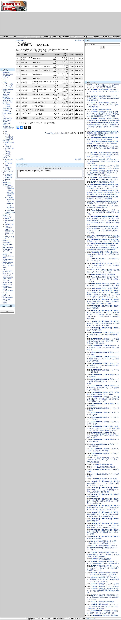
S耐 (85, 37)
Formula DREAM (8, 259)
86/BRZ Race (7, 72)
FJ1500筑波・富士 (97, 252)
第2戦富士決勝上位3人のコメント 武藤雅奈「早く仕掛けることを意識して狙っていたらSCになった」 (103, 127)
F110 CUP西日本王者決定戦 (10, 194)
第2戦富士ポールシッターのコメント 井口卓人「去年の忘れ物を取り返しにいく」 (103, 148)
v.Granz (5, 82)
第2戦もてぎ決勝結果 (108, 274)
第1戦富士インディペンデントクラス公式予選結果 (103, 241)
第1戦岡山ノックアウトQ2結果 (109, 584)
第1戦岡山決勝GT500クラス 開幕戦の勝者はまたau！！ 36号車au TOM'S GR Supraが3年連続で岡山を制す (103, 554)
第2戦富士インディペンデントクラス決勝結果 (102, 143)
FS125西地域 (9, 139)
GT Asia (5, 292)
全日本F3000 (6, 251)
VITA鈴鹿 (8, 154)
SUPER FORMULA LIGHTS (100, 332)
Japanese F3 (6, 182)
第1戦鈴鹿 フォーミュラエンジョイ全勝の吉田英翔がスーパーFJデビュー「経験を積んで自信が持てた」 (103, 606)
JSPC (4, 269)
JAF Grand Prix (7, 296)
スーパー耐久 (7, 242)
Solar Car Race (7, 301)
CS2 (4, 78)
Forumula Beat (7, 126)
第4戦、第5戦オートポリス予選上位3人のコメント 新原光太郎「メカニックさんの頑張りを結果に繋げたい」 (103, 428)
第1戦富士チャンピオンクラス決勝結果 (99, 199)
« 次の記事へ (20, 40)
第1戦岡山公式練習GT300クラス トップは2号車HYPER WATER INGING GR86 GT (103, 591)
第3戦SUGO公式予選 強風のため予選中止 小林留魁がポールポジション (103, 501)
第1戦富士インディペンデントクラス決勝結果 (102, 203)
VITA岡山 (8, 156)
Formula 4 (6, 184)
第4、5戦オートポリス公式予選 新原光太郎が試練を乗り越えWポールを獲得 (103, 435)
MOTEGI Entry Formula (7, 120)
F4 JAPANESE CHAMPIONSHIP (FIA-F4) (10, 212)
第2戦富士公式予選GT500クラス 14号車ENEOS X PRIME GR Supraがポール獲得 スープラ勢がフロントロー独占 (102, 155)
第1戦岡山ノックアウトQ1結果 (109, 586)
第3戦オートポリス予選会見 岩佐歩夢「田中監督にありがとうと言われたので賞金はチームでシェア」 (103, 399)
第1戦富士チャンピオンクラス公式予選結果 (101, 249)
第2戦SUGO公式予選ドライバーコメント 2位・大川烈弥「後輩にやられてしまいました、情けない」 (103, 525)
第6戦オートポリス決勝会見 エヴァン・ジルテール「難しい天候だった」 (103, 348)
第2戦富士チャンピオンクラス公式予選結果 (101, 245)
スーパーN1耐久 (7, 282)
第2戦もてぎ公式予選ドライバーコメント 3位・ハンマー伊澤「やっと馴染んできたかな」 (103, 279)
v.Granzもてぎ (9, 84)
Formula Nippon (7, 249)
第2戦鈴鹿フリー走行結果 (108, 479)
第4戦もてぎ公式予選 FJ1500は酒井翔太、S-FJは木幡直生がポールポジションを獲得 (103, 323)
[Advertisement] (60, 17)
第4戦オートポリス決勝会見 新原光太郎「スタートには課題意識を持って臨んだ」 (103, 388)
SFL (25, 37)
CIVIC (4, 116)
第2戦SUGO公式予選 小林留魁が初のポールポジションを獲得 (103, 532)
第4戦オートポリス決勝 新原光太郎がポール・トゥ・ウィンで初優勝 (103, 381)
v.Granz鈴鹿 (8, 86)
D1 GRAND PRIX (8, 291)
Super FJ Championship (7, 216)
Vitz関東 (7, 107)
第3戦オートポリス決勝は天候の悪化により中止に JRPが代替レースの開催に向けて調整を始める (103, 341)
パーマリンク (60, 133)
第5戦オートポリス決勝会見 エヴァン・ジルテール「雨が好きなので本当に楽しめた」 (103, 365)
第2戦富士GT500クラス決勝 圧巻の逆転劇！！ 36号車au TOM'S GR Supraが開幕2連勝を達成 (103, 98)
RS (3, 115)
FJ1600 (5, 261)
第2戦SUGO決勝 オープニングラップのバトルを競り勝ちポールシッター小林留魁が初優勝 (103, 514)
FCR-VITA (8, 146)
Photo (106, 37)
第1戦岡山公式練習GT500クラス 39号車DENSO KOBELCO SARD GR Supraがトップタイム (103, 597)
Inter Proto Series (8, 247)
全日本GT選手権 (7, 271)
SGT (76, 37)
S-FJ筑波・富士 (9, 224)
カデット (7, 135)
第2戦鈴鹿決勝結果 (106, 464)
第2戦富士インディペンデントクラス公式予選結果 (103, 237)
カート (5, 130)
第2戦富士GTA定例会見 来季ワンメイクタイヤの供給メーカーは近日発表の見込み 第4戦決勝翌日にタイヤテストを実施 (103, 114)
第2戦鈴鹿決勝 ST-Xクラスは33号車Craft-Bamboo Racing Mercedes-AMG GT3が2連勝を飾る (102, 460)
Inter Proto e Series (8, 88)
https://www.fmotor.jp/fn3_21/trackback (52, 174)
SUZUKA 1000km (8, 297)
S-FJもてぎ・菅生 (111, 291)
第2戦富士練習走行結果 (106, 182)
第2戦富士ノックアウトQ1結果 (109, 168)
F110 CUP (8, 185)
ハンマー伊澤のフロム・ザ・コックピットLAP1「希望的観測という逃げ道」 (103, 212)
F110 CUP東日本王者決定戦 (10, 188)
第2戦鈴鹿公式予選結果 (107, 467)
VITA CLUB (6, 141)
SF (15, 37)
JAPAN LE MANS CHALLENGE (8, 263)
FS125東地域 (9, 137)
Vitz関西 (7, 105)
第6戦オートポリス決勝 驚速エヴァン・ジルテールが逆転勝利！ (103, 334)
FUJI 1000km (6, 299)
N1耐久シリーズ (7, 284)
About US (90, 618)
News (5, 37)
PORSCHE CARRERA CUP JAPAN (7, 288)
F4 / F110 (55, 37)
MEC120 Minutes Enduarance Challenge (8, 75)
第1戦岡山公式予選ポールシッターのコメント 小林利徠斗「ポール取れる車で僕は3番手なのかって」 (103, 568)
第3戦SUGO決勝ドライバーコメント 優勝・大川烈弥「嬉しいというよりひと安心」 (103, 483)
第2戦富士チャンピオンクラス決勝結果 (99, 139)
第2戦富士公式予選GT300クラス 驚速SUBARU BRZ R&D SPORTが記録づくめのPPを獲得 (103, 161)
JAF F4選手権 (9, 197)
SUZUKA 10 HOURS (6, 123)
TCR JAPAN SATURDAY (8, 175)
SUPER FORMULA (8, 128)
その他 (5, 302)
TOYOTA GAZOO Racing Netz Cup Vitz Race (8, 102)
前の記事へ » (79, 40)
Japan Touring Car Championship (8, 277)
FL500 (4, 180)
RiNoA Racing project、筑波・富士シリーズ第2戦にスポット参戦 (103, 254)
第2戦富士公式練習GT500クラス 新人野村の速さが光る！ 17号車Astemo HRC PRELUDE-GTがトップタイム (102, 173)
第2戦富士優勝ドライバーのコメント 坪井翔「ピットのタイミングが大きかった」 (103, 91)
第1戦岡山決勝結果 (105, 559)
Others (96, 37)
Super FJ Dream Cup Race (8, 228)
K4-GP (5, 294)
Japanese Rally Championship (7, 112)
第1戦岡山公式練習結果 (106, 602)
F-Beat (46, 37)
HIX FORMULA (7, 118)
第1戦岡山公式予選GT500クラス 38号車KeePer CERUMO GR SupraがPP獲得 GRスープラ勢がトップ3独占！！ (104, 579)
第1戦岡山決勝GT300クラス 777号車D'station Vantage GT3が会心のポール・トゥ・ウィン (102, 548)
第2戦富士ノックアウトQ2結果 (109, 166)
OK (6, 133)
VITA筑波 (8, 152)
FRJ (35, 37)
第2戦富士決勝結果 (105, 109)
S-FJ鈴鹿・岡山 (9, 231)
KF (6, 131)
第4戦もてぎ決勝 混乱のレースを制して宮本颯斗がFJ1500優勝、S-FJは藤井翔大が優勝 (103, 301)
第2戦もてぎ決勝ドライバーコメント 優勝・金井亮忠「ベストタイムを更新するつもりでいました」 (103, 265)
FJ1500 (5, 158)
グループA (6, 280)
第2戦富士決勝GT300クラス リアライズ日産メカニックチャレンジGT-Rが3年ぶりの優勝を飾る (103, 105)
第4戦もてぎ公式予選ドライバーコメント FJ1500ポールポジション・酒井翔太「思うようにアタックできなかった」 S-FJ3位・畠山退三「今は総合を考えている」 (103, 315)
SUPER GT (6, 240)
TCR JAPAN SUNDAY (8, 178)
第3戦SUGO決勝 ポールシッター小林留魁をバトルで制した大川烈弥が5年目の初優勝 (103, 490)
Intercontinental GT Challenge (8, 109)
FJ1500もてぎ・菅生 (98, 291)
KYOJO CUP (6, 92)
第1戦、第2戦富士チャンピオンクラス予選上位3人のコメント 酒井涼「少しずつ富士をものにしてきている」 (103, 231)
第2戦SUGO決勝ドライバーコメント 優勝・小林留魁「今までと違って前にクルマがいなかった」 (103, 508)
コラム (5, 80)
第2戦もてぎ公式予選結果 (109, 288)
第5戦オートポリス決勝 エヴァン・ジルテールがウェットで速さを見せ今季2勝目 (103, 359)
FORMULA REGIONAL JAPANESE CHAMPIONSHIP (8, 96)
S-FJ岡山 (7, 218)
